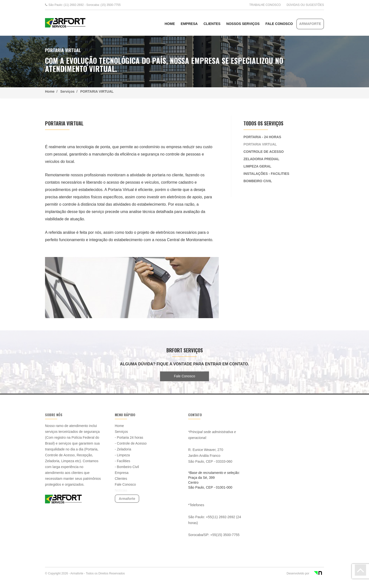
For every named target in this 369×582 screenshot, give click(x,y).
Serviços (67, 91)
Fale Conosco (279, 24)
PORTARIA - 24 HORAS (262, 137)
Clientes (212, 24)
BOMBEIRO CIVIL (257, 181)
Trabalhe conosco (265, 5)
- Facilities (122, 461)
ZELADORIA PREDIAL (261, 159)
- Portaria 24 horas (129, 437)
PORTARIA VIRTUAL (96, 91)
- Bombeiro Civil (127, 467)
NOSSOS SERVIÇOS (243, 24)
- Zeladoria (123, 449)
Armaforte (310, 24)
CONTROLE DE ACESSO (263, 152)
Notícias (121, 490)
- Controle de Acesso (131, 443)
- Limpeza (122, 455)
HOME (170, 24)
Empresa (189, 24)
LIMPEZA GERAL (257, 166)
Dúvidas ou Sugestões (305, 5)
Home (51, 91)
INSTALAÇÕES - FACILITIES (266, 174)
